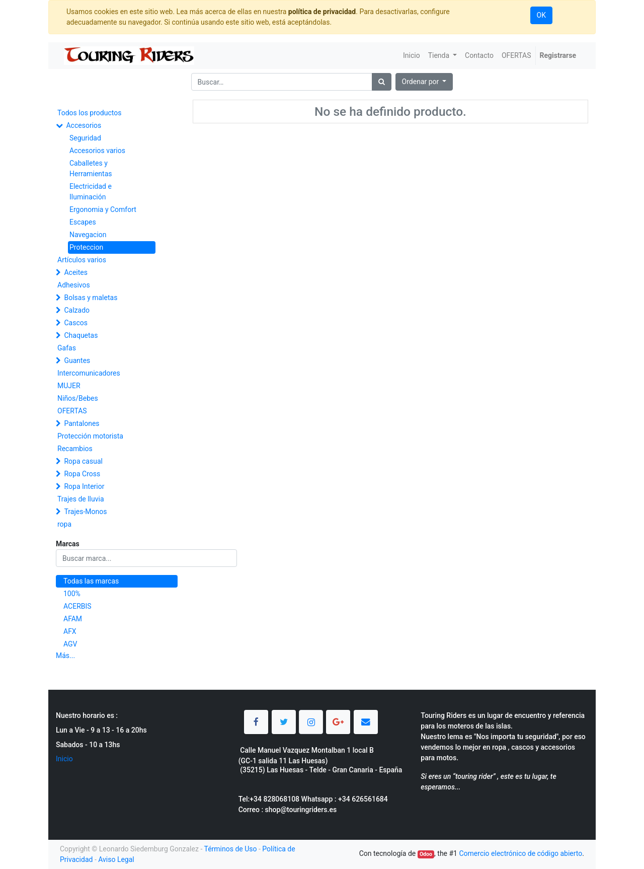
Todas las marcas (91, 581)
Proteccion (86, 247)
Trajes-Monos (85, 512)
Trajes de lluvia (80, 499)
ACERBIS (77, 606)
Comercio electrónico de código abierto (520, 853)
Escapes (82, 222)
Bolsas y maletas (90, 298)
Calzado (77, 310)
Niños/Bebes (77, 398)
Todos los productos (89, 113)
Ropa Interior (84, 486)
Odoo (426, 854)
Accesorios (83, 125)
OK (541, 15)
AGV (70, 644)
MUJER (68, 386)
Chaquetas (81, 335)
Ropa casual (83, 461)
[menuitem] (411, 55)
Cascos (76, 323)
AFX (69, 631)
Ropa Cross (82, 474)
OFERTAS (72, 411)
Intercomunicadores (88, 373)
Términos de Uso (230, 849)
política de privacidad (322, 12)
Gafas (66, 348)
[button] (424, 82)
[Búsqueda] (381, 82)
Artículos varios (81, 260)
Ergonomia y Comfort (102, 209)
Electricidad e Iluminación (90, 191)
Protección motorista (90, 436)
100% (71, 594)
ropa (64, 524)
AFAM (72, 619)
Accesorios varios (97, 151)
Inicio (64, 759)
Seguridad (85, 138)
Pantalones (81, 423)
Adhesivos (73, 285)
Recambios (75, 449)
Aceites (76, 272)
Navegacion (88, 235)
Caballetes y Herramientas (90, 168)
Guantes (77, 360)
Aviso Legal (116, 859)
